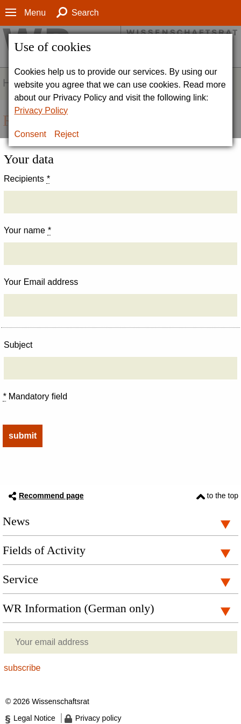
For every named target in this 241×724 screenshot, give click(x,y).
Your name (27, 230)
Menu (35, 12)
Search (85, 12)
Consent (30, 134)
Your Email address (41, 281)
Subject (18, 344)
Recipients (26, 179)
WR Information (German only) (78, 608)
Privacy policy (98, 718)
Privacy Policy (41, 110)
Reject (66, 134)
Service (20, 579)
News (16, 521)
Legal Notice (34, 718)
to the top (222, 495)
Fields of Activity (44, 550)
